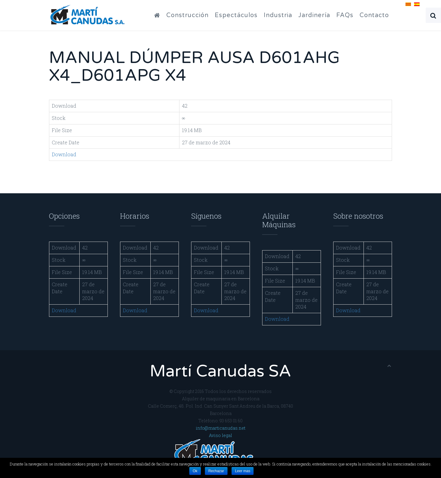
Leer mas (242, 471)
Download (64, 154)
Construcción (187, 15)
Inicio (161, 15)
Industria (278, 15)
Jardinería (314, 15)
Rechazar (216, 471)
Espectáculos (236, 15)
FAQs (344, 15)
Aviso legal (220, 435)
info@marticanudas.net (220, 428)
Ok (195, 471)
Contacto (374, 15)
